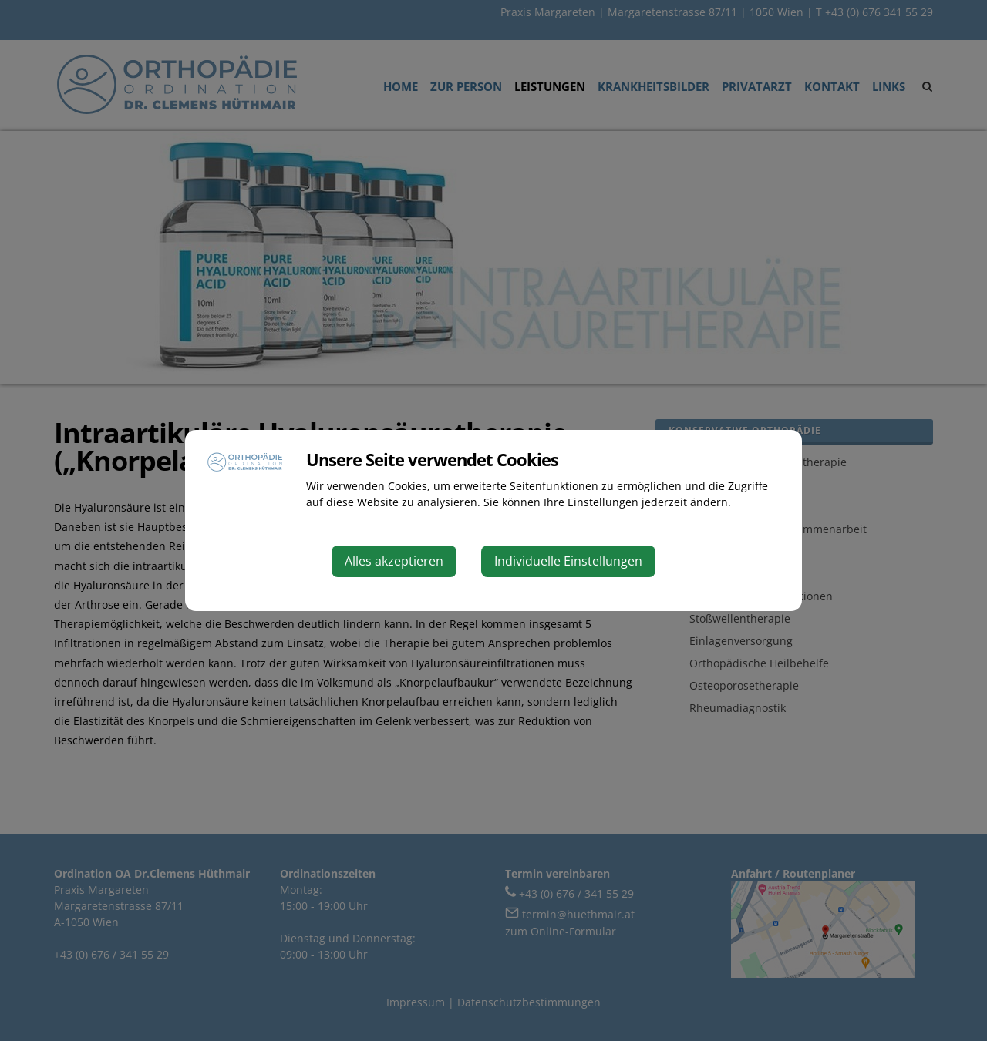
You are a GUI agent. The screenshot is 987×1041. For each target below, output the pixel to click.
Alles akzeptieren (394, 560)
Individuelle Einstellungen (568, 560)
